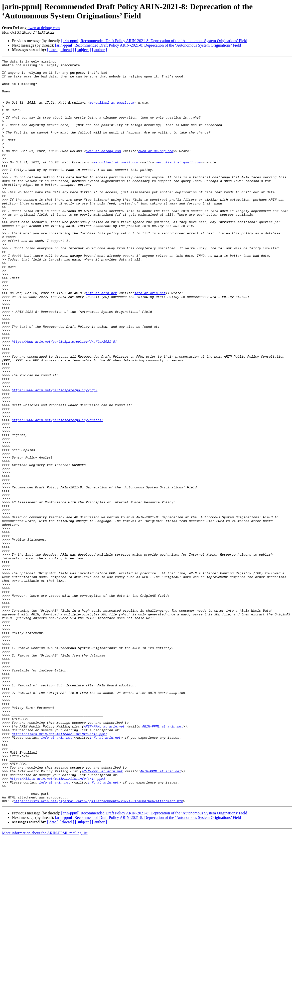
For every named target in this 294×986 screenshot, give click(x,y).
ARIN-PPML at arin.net (104, 860)
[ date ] (52, 50)
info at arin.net (101, 340)
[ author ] (99, 50)
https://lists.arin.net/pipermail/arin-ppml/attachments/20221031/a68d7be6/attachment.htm (98, 949)
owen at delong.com (43, 28)
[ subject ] (83, 50)
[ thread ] (66, 50)
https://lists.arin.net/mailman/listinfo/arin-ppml (59, 869)
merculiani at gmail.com (112, 111)
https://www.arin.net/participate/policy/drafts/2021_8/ (64, 398)
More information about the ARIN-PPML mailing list (45, 982)
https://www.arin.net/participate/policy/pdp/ (54, 456)
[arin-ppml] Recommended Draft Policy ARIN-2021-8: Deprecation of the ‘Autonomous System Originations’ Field (154, 41)
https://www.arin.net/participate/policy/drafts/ (57, 492)
